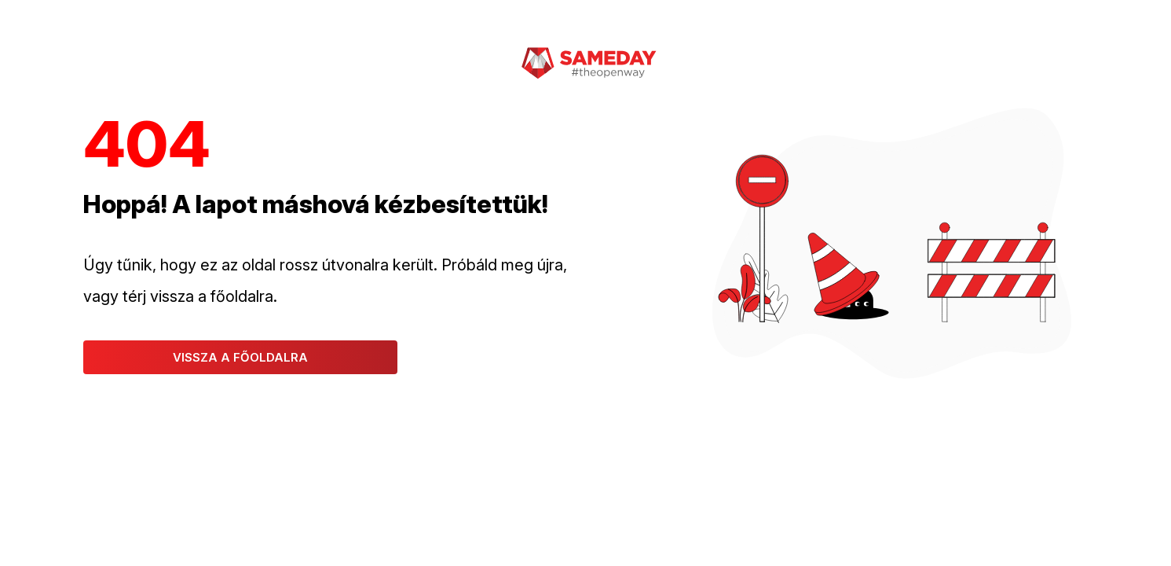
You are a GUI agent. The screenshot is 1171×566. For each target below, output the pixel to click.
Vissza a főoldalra (240, 357)
